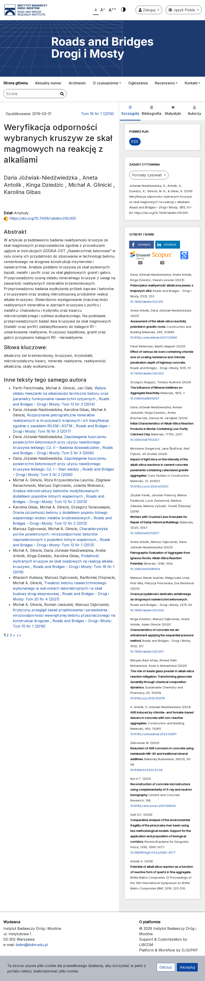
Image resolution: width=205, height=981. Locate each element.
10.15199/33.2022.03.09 (146, 770)
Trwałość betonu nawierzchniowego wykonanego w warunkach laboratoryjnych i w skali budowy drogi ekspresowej (59, 588)
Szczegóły (130, 111)
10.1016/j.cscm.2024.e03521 (149, 486)
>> (18, 635)
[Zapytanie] (35, 93)
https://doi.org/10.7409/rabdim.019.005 (40, 218)
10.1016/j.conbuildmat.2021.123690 (153, 337)
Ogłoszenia (138, 83)
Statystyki (173, 111)
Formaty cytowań (147, 175)
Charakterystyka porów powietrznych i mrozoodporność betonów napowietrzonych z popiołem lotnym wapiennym (60, 534)
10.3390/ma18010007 (144, 398)
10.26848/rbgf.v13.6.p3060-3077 (153, 852)
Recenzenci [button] (165, 83)
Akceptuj (187, 967)
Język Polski (182, 10)
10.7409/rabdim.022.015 (146, 301)
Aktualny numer (48, 83)
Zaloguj (147, 10)
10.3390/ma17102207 (144, 439)
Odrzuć (166, 967)
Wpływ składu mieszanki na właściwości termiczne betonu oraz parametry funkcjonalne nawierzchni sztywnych (60, 393)
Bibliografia (151, 111)
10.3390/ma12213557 (144, 533)
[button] (141, 245)
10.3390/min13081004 (145, 569)
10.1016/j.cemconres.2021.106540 (153, 806)
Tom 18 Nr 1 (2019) (97, 113)
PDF (135, 141)
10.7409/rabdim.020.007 (147, 651)
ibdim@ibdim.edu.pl (32, 944)
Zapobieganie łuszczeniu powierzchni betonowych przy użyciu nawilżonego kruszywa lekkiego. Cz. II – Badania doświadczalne (59, 442)
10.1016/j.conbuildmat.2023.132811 (153, 734)
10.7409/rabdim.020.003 (147, 373)
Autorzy (194, 111)
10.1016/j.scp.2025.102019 (147, 698)
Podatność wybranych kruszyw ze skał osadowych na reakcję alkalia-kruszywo (63, 561)
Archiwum (77, 83)
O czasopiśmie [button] (105, 83)
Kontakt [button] (191, 83)
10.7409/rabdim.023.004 (147, 610)
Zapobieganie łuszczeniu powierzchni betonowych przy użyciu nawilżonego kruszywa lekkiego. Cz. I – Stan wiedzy (59, 463)
